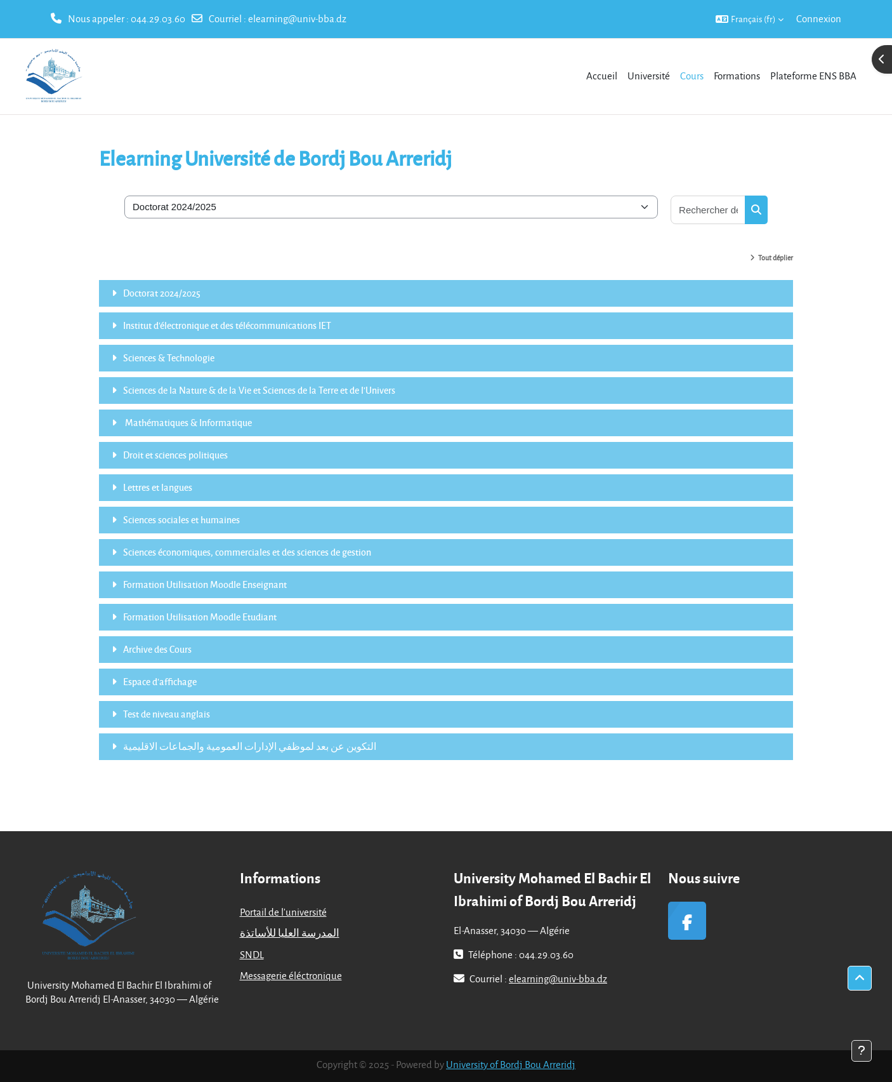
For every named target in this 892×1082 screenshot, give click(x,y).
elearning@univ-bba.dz (297, 18)
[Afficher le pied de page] (861, 1051)
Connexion (818, 18)
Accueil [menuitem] (601, 76)
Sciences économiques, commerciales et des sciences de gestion (247, 551)
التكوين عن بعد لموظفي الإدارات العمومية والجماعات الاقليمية (249, 746)
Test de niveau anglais (166, 713)
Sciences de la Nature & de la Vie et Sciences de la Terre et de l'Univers (259, 390)
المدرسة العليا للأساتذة (289, 933)
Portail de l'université (283, 912)
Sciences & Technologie (168, 357)
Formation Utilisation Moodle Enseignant (205, 584)
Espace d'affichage (160, 681)
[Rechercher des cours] (708, 210)
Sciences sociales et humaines (181, 519)
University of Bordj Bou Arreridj (510, 1064)
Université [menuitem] (648, 76)
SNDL (252, 954)
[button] (749, 19)
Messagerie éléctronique (291, 975)
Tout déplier (775, 257)
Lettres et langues (157, 487)
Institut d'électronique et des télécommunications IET (227, 325)
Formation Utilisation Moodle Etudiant (200, 616)
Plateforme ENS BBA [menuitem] (813, 76)
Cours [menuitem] (692, 76)
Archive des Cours (157, 649)
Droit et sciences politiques (175, 454)
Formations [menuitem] (737, 76)
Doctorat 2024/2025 (161, 292)
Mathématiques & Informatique (187, 422)
